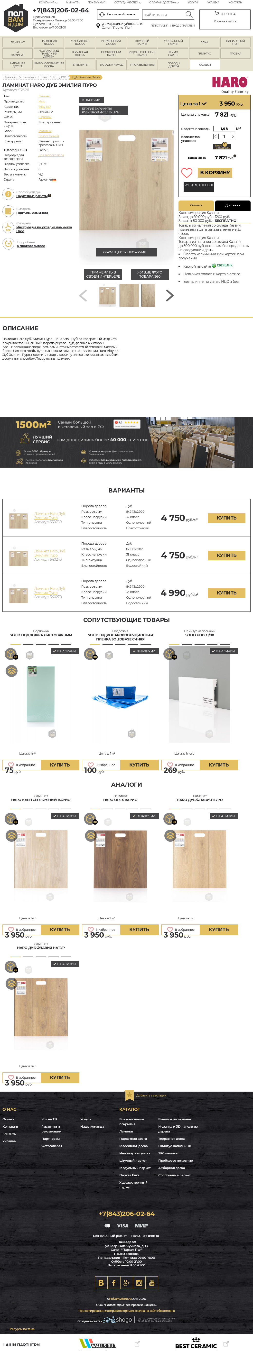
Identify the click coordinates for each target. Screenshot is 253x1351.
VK (101, 1282)
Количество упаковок (190, 139)
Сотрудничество (126, 2)
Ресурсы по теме (22, 1329)
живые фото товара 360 (149, 274)
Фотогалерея (51, 1146)
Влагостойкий (48, 136)
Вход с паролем (183, 25)
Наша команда (92, 1126)
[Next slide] (170, 295)
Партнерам (50, 1139)
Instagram (139, 1282)
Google (126, 1282)
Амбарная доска (171, 1168)
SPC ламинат (168, 1153)
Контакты (235, 2)
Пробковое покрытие (175, 1160)
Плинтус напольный (174, 1146)
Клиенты (9, 1134)
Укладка (213, 2)
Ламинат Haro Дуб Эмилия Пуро (49, 515)
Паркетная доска (133, 1139)
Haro (44, 77)
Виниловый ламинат (174, 1119)
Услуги (193, 2)
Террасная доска (172, 1139)
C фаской (45, 117)
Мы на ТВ (72, 2)
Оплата (196, 205)
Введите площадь (195, 129)
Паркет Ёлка (129, 1175)
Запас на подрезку (222, 146)
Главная (11, 77)
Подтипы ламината (32, 213)
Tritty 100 (59, 77)
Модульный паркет (134, 1168)
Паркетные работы (31, 196)
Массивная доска (133, 1146)
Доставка (233, 205)
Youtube (152, 1282)
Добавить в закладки (151, 1095)
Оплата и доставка (162, 2)
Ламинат (29, 77)
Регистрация (159, 25)
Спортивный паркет (174, 1175)
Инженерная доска (134, 1153)
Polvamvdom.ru (120, 1299)
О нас (9, 1109)
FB (114, 1282)
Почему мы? (96, 2)
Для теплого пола (51, 155)
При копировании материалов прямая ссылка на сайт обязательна (126, 1311)
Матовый (45, 131)
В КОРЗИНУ (215, 172)
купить (227, 518)
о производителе (31, 246)
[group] (126, 180)
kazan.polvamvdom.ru (16, 18)
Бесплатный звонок (117, 14)
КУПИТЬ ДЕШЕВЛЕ (199, 185)
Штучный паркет (133, 1160)
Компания (46, 2)
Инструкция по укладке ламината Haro (44, 229)
